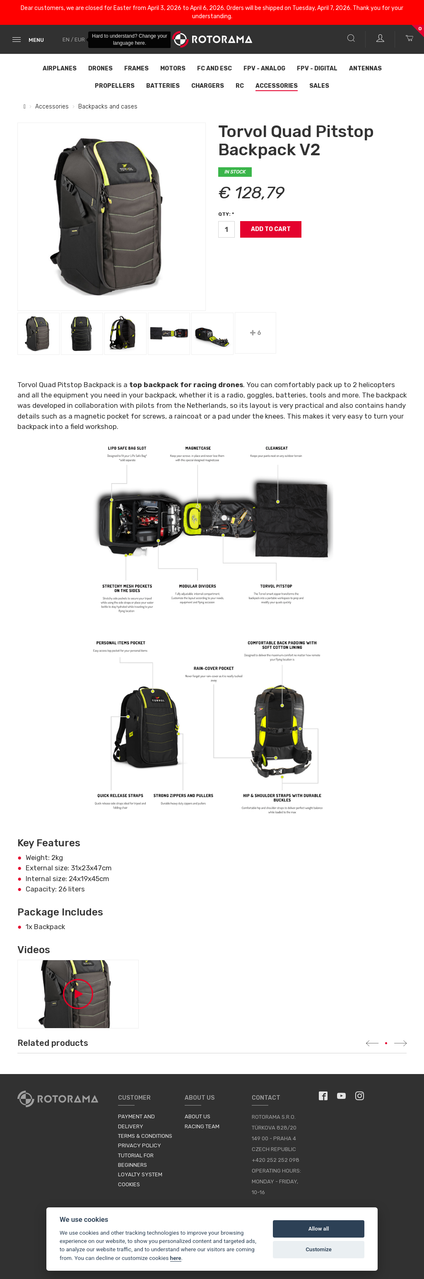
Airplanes (60, 68)
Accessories (276, 85)
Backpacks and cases (107, 106)
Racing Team (202, 1126)
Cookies (129, 1184)
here (175, 1258)
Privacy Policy (139, 1145)
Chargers (207, 85)
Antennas (365, 68)
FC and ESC (214, 68)
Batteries (163, 85)
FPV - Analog (264, 68)
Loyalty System (140, 1174)
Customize (319, 1249)
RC (240, 85)
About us (197, 1116)
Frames (136, 68)
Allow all (318, 1229)
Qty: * (226, 214)
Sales (319, 85)
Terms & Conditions (145, 1136)
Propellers (115, 85)
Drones (100, 68)
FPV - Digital (317, 68)
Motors (173, 68)
